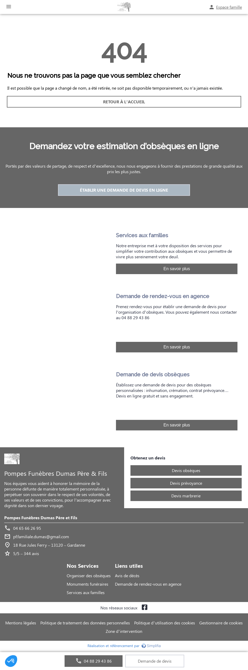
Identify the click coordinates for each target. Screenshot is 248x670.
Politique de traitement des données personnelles (85, 622)
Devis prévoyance (186, 483)
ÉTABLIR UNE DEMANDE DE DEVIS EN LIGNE (124, 190)
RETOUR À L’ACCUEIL (124, 101)
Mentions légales (20, 622)
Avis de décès (127, 575)
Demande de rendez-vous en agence (148, 584)
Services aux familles (86, 592)
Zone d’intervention (124, 631)
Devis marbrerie (186, 495)
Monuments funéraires (87, 584)
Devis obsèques (186, 470)
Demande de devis (155, 661)
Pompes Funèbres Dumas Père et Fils (40, 517)
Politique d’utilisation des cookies (164, 622)
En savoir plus (176, 268)
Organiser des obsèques (89, 575)
